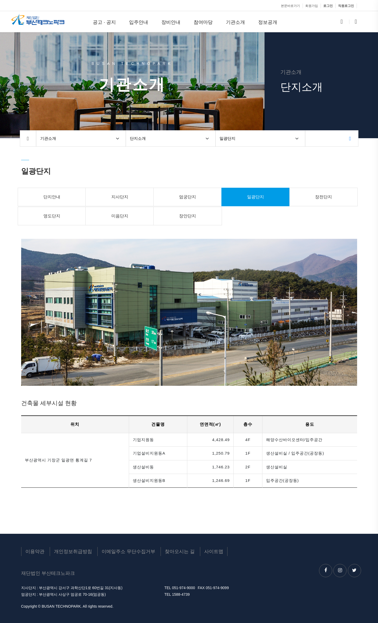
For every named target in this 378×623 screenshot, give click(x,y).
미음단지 (119, 216)
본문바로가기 (290, 6)
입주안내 (138, 22)
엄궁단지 (187, 197)
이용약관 (34, 551)
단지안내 (51, 197)
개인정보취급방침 (73, 551)
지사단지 (119, 197)
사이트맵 (213, 551)
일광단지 (227, 138)
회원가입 (311, 6)
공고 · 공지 (104, 22)
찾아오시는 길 (180, 551)
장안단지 (187, 216)
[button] (118, 138)
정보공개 (267, 22)
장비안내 (170, 22)
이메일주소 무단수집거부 (128, 551)
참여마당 (203, 22)
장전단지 (323, 197)
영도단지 (51, 216)
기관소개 (235, 22)
